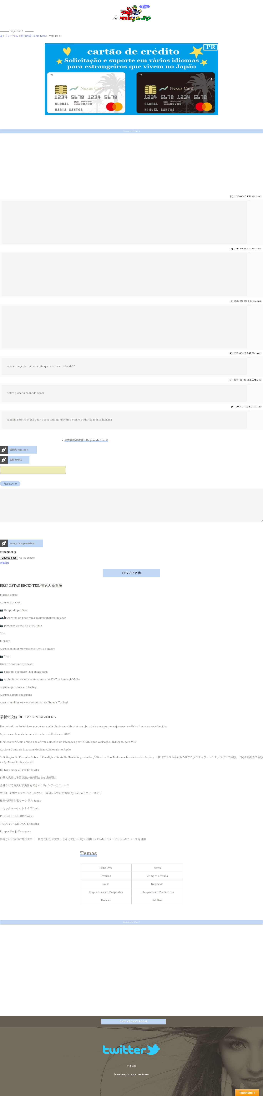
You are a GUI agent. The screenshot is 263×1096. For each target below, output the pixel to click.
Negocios (157, 891)
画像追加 (4, 569)
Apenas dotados (10, 609)
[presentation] (29, 545)
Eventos (106, 882)
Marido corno (9, 601)
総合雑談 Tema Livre (34, 35)
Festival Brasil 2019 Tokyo (16, 823)
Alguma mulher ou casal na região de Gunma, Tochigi (34, 709)
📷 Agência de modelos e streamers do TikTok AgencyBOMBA (40, 686)
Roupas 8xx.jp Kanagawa (15, 838)
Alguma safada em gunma (16, 701)
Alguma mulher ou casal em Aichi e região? (27, 655)
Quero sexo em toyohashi (16, 671)
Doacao (106, 907)
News (157, 874)
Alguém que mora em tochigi (18, 694)
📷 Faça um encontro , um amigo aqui (24, 678)
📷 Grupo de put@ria (13, 617)
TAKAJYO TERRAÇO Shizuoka (19, 830)
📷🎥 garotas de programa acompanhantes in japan (33, 624)
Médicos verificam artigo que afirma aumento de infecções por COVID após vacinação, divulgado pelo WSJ (68, 748)
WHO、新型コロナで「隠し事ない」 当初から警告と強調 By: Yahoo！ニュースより (51, 800)
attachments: (8, 558)
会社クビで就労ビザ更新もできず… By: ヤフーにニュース (34, 792)
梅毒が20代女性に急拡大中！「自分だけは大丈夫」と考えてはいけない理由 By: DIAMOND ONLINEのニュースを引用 (73, 846)
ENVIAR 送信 (131, 579)
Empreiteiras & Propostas (106, 899)
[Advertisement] (115, 163)
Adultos (157, 907)
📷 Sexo (5, 663)
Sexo (3, 640)
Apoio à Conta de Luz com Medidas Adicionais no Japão (35, 756)
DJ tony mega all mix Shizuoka (19, 777)
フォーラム (11, 35)
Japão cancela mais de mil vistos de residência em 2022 (35, 741)
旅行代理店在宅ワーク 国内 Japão (20, 807)
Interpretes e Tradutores (157, 899)
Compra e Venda (157, 882)
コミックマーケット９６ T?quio (19, 815)
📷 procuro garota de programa (21, 632)
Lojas (105, 891)
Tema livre (106, 874)
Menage (5, 648)
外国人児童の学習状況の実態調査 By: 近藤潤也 (28, 784)
